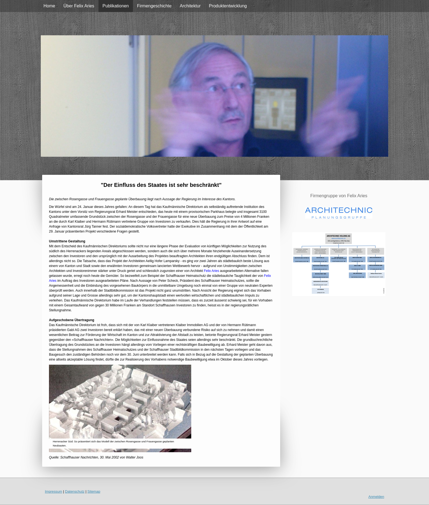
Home (49, 6)
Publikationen (116, 6)
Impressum (53, 491)
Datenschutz (75, 491)
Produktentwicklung (228, 6)
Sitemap (93, 491)
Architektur (190, 6)
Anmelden (376, 497)
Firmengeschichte (154, 6)
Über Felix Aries (78, 6)
